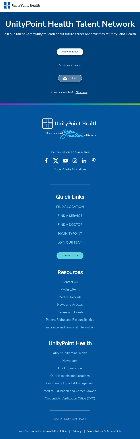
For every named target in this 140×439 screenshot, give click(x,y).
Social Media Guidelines (70, 169)
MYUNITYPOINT (70, 234)
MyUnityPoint (70, 289)
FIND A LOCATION (70, 207)
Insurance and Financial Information (70, 327)
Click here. (82, 92)
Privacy (77, 431)
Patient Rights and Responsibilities (70, 320)
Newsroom (69, 361)
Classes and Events (70, 312)
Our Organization (70, 368)
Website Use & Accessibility (105, 431)
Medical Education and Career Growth (70, 391)
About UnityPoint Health (70, 353)
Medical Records (70, 297)
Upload (70, 78)
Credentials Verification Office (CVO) (70, 398)
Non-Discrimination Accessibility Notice (42, 431)
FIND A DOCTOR (70, 225)
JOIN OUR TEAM (70, 242)
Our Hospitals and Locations (70, 376)
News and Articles (70, 305)
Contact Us (70, 255)
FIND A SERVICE (70, 216)
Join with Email (70, 51)
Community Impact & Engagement (70, 383)
